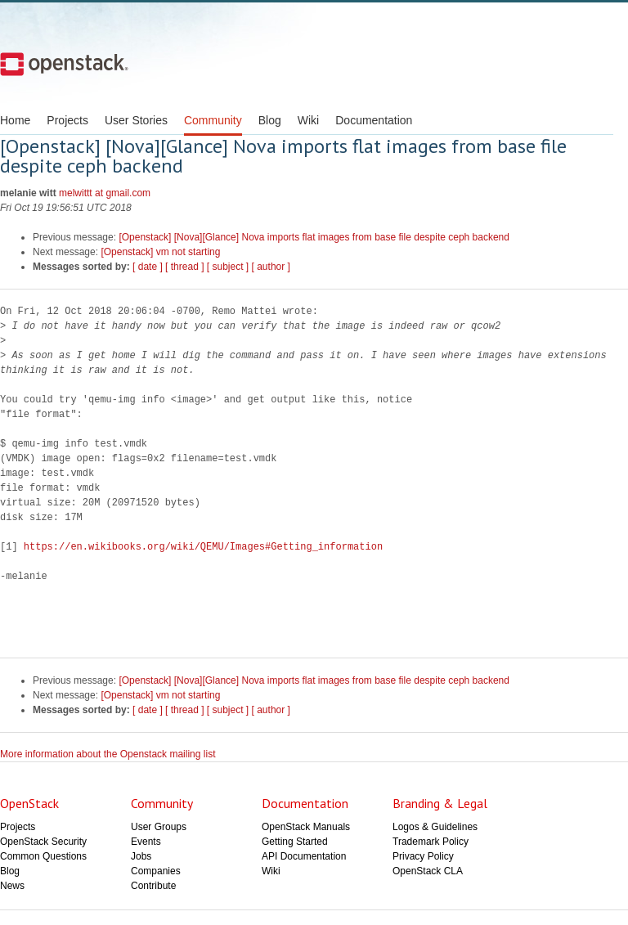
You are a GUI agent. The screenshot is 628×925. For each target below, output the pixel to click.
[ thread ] (184, 266)
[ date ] (147, 266)
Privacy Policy (423, 856)
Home (15, 120)
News (12, 885)
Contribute (153, 885)
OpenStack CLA (427, 871)
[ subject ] (228, 266)
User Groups (158, 827)
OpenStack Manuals (306, 827)
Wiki (308, 120)
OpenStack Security (43, 841)
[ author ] (271, 266)
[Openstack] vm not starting (160, 252)
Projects (67, 120)
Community (213, 120)
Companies (156, 871)
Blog (269, 120)
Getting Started (295, 841)
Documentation (373, 120)
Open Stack (64, 64)
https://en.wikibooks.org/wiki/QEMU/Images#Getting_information (203, 547)
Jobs (141, 856)
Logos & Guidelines (435, 827)
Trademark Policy (430, 841)
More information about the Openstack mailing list (107, 754)
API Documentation (304, 856)
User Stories (136, 120)
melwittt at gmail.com (104, 193)
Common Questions (43, 856)
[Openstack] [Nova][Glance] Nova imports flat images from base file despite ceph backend (314, 237)
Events (146, 841)
